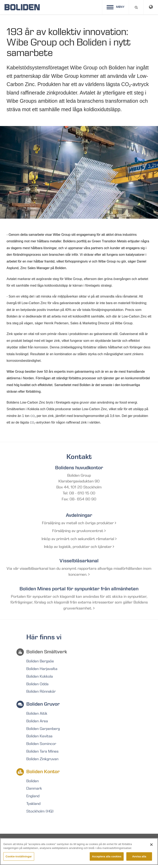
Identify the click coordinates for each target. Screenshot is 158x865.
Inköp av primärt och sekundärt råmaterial (79, 538)
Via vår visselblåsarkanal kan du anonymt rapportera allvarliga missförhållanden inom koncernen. (79, 571)
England (33, 796)
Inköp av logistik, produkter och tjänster (79, 546)
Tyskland (33, 803)
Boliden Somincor (41, 743)
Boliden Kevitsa (39, 736)
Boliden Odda (37, 684)
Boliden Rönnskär (41, 691)
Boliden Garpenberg (43, 728)
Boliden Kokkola (39, 676)
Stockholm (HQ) (39, 811)
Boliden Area (37, 721)
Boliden (32, 781)
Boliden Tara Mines (42, 751)
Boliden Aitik (36, 713)
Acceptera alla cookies (106, 860)
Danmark (34, 788)
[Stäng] (151, 848)
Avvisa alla (139, 860)
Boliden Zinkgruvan (42, 758)
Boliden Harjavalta (41, 668)
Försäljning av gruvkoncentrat (79, 530)
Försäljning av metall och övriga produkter (79, 523)
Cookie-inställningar (19, 860)
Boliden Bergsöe (40, 661)
